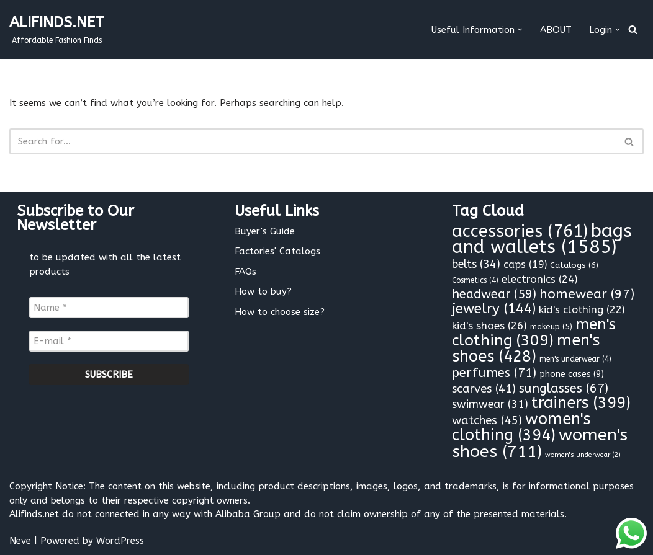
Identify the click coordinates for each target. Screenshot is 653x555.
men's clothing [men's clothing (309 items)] (534, 332)
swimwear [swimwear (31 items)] (490, 404)
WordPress (120, 540)
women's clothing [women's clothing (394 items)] (521, 427)
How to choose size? (280, 311)
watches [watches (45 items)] (487, 420)
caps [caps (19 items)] (525, 264)
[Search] (632, 29)
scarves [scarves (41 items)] (484, 389)
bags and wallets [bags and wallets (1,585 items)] (542, 239)
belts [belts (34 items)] (476, 264)
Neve (20, 540)
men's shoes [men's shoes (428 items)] (526, 348)
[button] (520, 29)
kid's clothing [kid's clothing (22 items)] (581, 310)
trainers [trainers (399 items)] (581, 403)
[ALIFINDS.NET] (56, 29)
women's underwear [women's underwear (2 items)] (583, 455)
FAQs (245, 271)
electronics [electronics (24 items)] (540, 279)
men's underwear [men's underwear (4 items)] (575, 359)
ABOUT (556, 29)
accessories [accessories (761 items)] (520, 231)
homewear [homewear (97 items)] (586, 294)
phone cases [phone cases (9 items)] (571, 374)
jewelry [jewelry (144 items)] (494, 309)
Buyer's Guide (265, 231)
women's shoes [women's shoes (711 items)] (540, 443)
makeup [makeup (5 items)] (551, 326)
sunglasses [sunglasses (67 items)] (563, 388)
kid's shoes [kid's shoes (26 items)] (489, 325)
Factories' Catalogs (277, 251)
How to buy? (263, 291)
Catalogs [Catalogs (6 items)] (574, 265)
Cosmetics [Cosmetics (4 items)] (475, 280)
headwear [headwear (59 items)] (494, 294)
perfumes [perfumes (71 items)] (494, 372)
